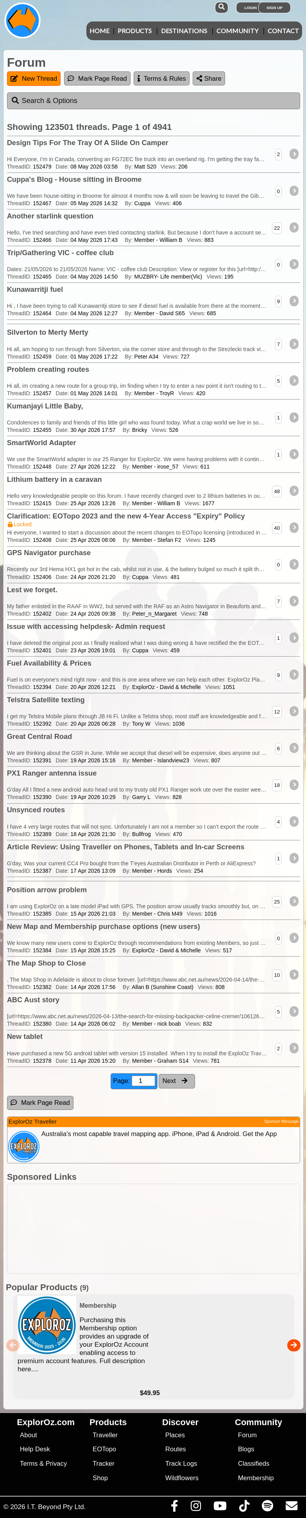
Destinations (184, 30)
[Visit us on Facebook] (174, 1508)
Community (237, 30)
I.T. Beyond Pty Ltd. (56, 1507)
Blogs (246, 1449)
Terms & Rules (162, 78)
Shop (100, 1478)
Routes (175, 1449)
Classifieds (253, 1463)
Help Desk (35, 1449)
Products (135, 30)
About (28, 1435)
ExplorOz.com (46, 1422)
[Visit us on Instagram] (196, 1508)
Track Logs (181, 1463)
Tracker (104, 1463)
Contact (283, 30)
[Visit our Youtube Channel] (219, 1508)
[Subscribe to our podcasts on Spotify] (267, 1508)
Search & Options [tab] (44, 101)
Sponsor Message (281, 1121)
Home (99, 30)
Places (175, 1435)
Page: (134, 1081)
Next (175, 1081)
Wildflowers (182, 1478)
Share (209, 78)
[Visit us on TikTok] (244, 1508)
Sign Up (275, 7)
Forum (247, 1435)
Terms (29, 1463)
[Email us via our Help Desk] (291, 1508)
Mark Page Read (97, 78)
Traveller (105, 1435)
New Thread (34, 78)
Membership (256, 1478)
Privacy (56, 1463)
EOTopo (104, 1449)
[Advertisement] (157, 1229)
